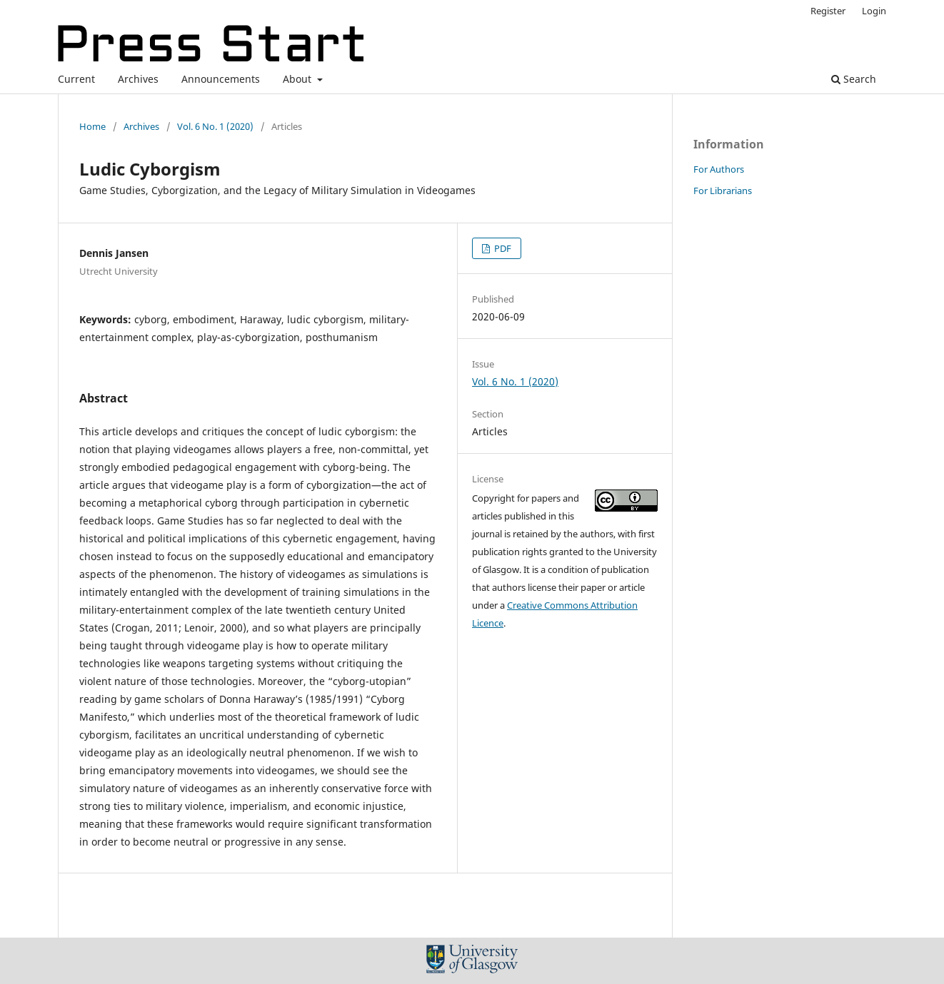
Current (76, 79)
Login (874, 10)
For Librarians (722, 190)
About (298, 79)
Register (827, 10)
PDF (501, 248)
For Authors (718, 169)
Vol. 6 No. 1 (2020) (215, 126)
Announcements (220, 79)
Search (853, 79)
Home (92, 126)
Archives (138, 79)
